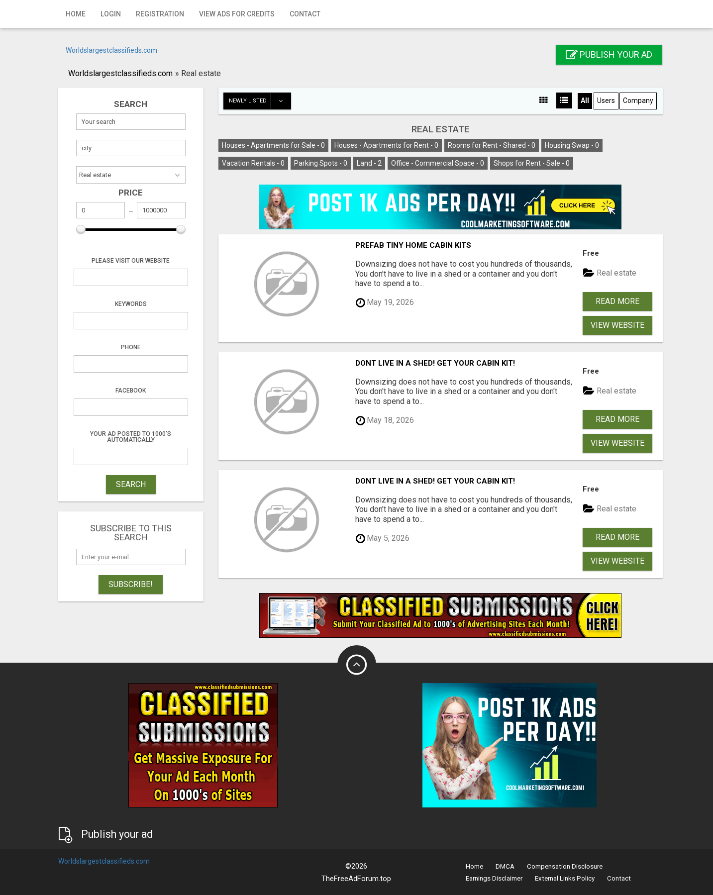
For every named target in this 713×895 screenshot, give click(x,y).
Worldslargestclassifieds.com (111, 50)
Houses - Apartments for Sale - (273, 145)
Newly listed (260, 101)
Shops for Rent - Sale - (532, 163)
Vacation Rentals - (253, 163)
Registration (160, 14)
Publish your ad (609, 54)
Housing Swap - (572, 145)
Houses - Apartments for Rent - (386, 145)
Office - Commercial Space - (437, 163)
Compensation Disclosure (565, 866)
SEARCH (131, 484)
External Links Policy (565, 878)
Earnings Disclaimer (494, 878)
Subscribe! (130, 584)
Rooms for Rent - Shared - (491, 145)
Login (111, 14)
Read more (617, 301)
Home (76, 14)
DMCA (505, 866)
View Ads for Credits (237, 14)
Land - (369, 163)
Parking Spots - (320, 163)
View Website (617, 325)
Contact (305, 14)
